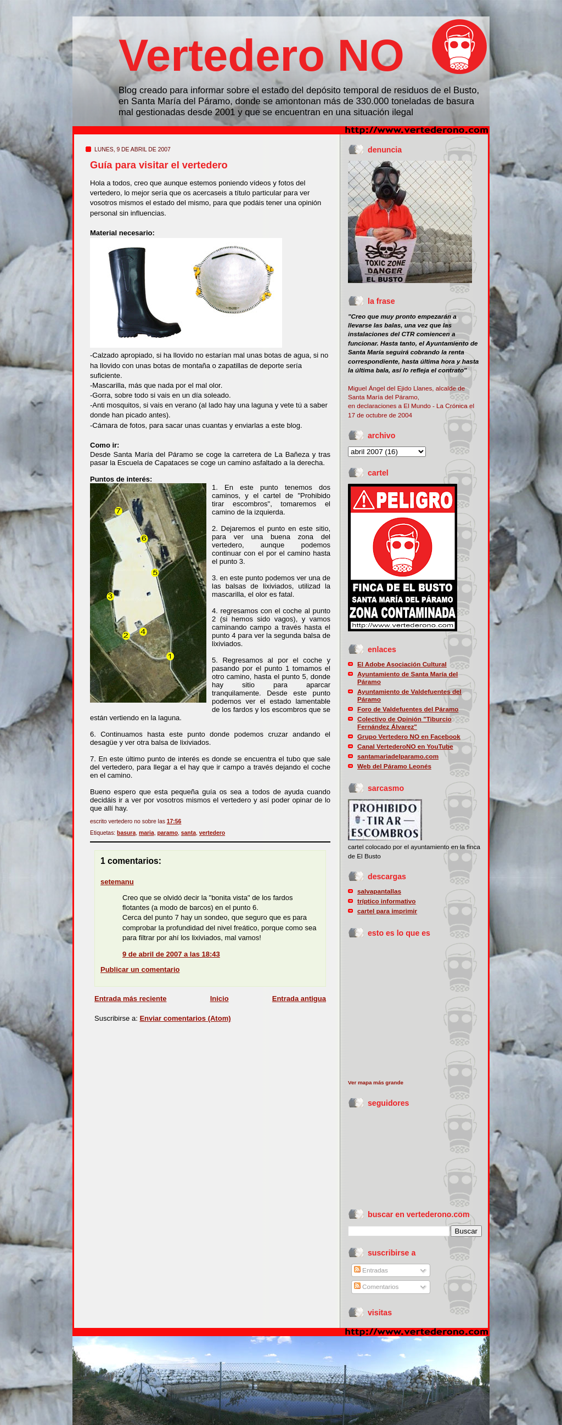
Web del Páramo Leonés (394, 766)
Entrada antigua (299, 998)
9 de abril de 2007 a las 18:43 (171, 954)
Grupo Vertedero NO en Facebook (408, 736)
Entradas (371, 1270)
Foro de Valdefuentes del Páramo (407, 708)
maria (146, 833)
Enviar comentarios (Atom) (185, 1018)
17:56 (174, 821)
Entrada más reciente (130, 998)
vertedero (212, 833)
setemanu (117, 882)
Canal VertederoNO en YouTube (405, 746)
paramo (167, 833)
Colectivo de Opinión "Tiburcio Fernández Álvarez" (404, 722)
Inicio (219, 998)
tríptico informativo (386, 900)
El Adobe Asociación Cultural (402, 664)
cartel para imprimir (387, 910)
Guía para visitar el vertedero (159, 165)
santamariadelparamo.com (398, 756)
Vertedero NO (261, 55)
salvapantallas (379, 891)
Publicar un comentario (139, 969)
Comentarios (376, 1286)
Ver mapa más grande (375, 1082)
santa (188, 833)
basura (126, 833)
